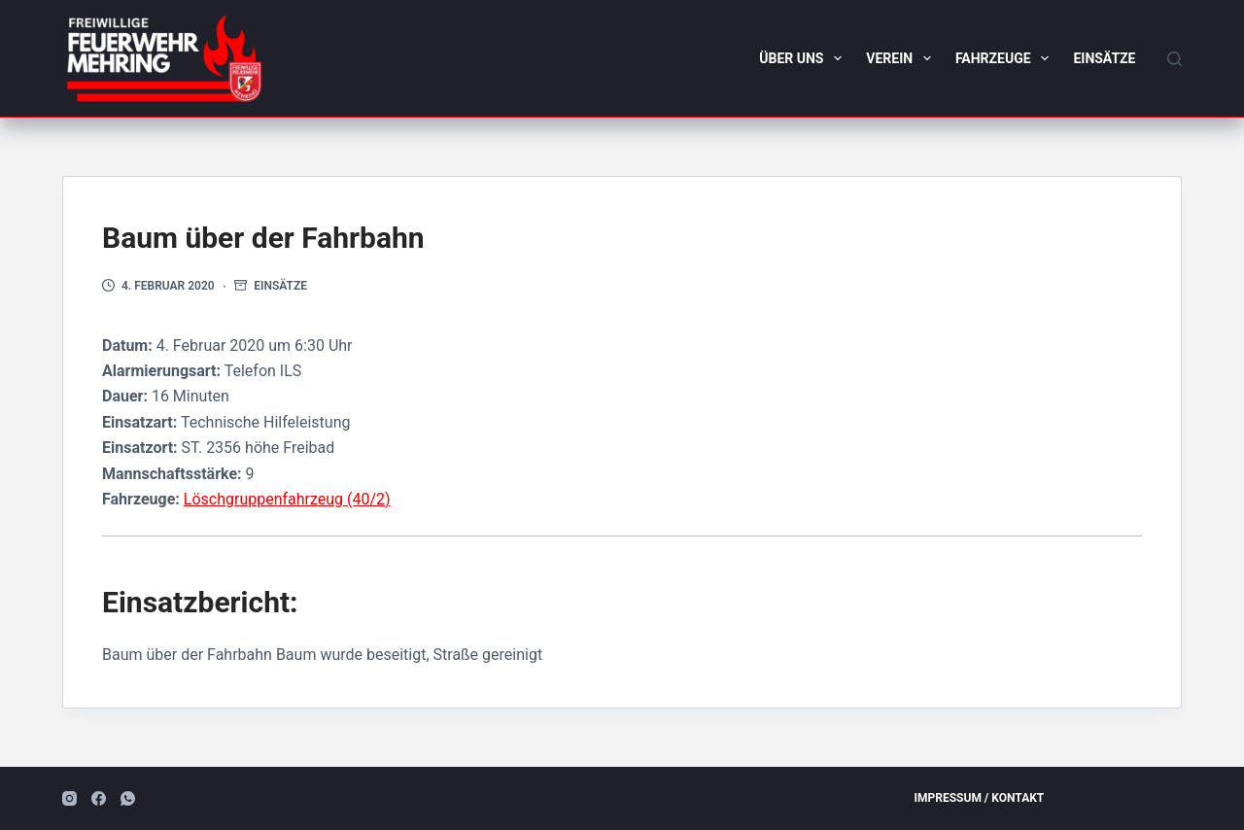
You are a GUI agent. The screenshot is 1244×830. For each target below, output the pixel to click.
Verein (902, 58)
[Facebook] (98, 798)
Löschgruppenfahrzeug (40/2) (287, 499)
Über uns (804, 58)
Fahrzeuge (1006, 58)
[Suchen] (1174, 59)
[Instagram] (69, 798)
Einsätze (1104, 58)
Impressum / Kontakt (980, 798)
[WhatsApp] (128, 798)
